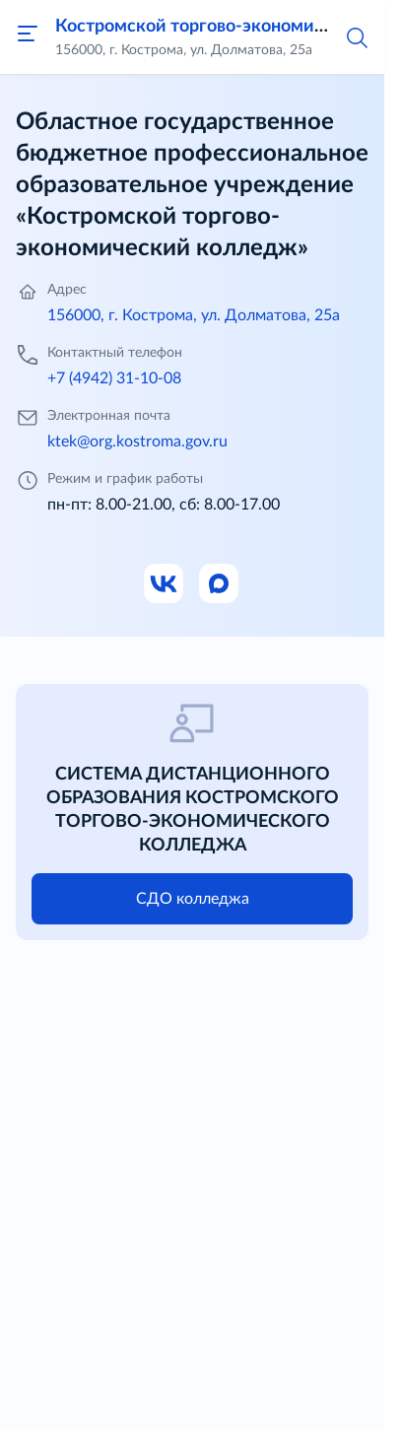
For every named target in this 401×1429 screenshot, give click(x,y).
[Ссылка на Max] (219, 584)
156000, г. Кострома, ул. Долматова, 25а (193, 315)
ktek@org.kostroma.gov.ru (137, 441)
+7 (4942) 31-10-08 (114, 378)
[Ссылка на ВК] (164, 584)
